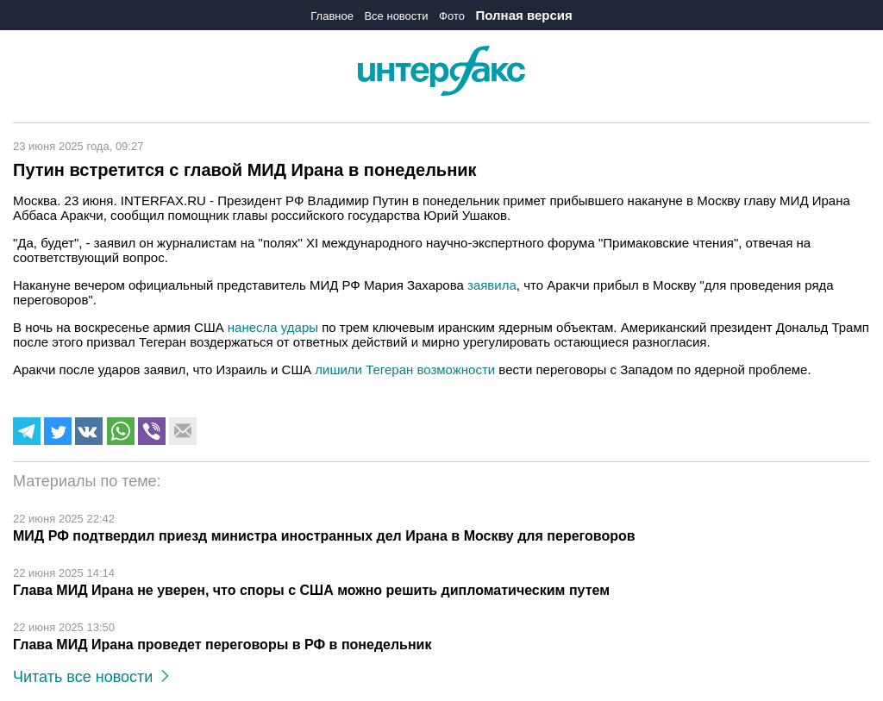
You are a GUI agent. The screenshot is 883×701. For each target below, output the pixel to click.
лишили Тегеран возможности (405, 369)
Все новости (396, 15)
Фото (452, 15)
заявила (492, 285)
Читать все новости (91, 676)
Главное (332, 15)
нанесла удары (273, 327)
